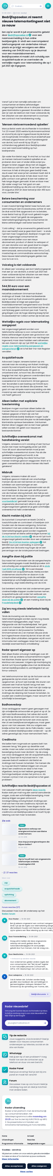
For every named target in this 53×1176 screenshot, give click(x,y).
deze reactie (39, 790)
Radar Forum (8, 913)
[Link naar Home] (14, 1136)
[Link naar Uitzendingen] (14, 1140)
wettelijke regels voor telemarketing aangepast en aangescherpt (25, 346)
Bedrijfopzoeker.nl (18, 35)
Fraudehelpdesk (10, 602)
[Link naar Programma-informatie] (14, 1143)
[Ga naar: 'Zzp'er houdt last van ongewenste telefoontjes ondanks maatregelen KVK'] (26, 861)
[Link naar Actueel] (39, 1136)
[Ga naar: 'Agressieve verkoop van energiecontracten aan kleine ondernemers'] (26, 831)
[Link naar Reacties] (39, 1140)
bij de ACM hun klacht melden (26, 535)
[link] (6, 883)
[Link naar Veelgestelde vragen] (39, 1143)
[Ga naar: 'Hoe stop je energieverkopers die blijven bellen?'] (26, 846)
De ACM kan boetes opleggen (24, 542)
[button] (40, 6)
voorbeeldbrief (9, 501)
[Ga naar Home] (5, 6)
